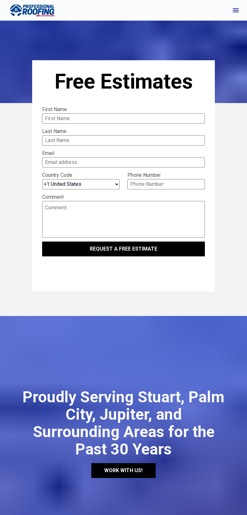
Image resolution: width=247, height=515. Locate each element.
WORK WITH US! (123, 456)
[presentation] (123, 271)
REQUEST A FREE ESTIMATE (123, 249)
